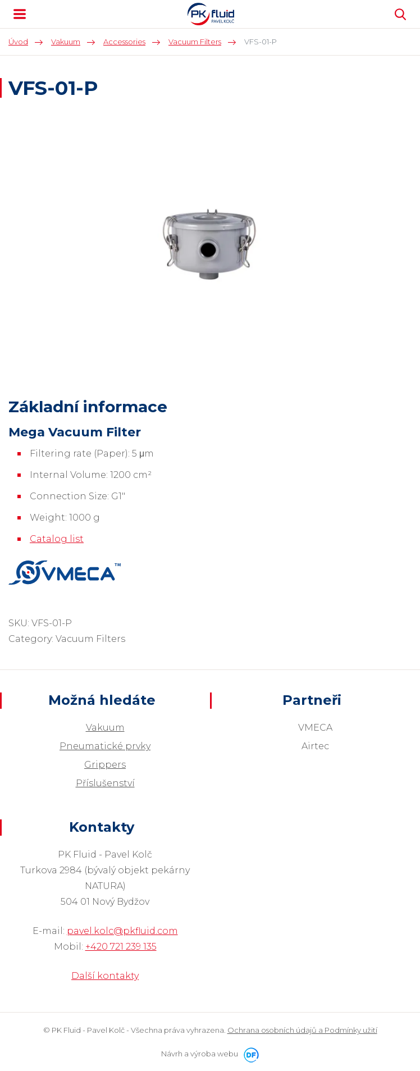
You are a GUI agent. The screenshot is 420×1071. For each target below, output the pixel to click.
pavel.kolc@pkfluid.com (122, 931)
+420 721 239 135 (121, 946)
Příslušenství (105, 783)
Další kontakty (105, 975)
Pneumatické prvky (105, 746)
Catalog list (57, 539)
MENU (19, 14)
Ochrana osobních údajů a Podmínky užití (302, 1030)
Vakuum (105, 727)
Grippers (105, 764)
